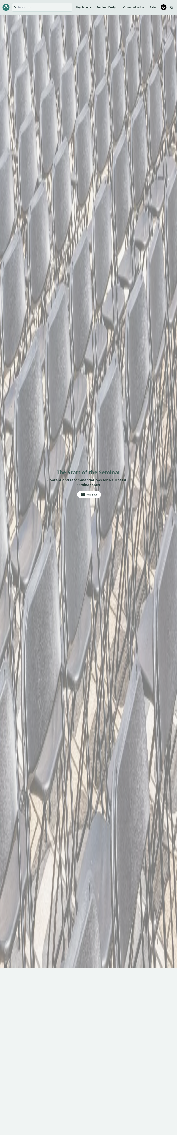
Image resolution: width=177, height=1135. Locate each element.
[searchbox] (42, 7)
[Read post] (89, 494)
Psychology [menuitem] (83, 7)
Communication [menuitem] (133, 7)
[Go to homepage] (6, 7)
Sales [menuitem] (153, 7)
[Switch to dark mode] (163, 7)
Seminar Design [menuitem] (107, 7)
